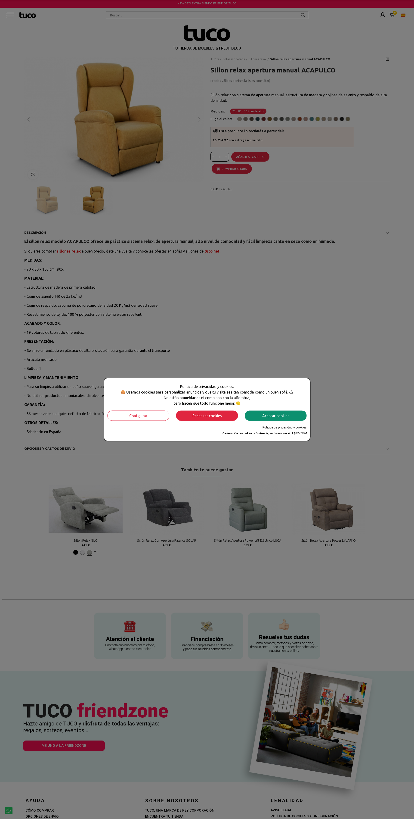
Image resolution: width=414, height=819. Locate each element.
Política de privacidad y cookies (285, 427)
